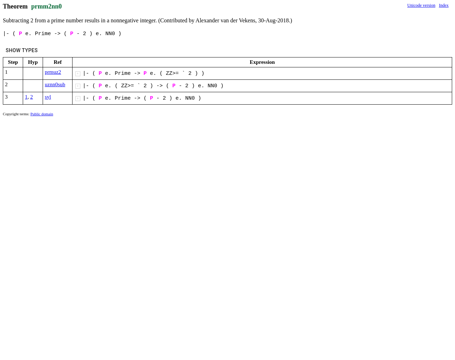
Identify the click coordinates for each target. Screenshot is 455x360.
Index (444, 5)
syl (48, 97)
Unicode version (421, 5)
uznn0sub (55, 84)
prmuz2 (53, 72)
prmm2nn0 (46, 6)
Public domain (42, 114)
